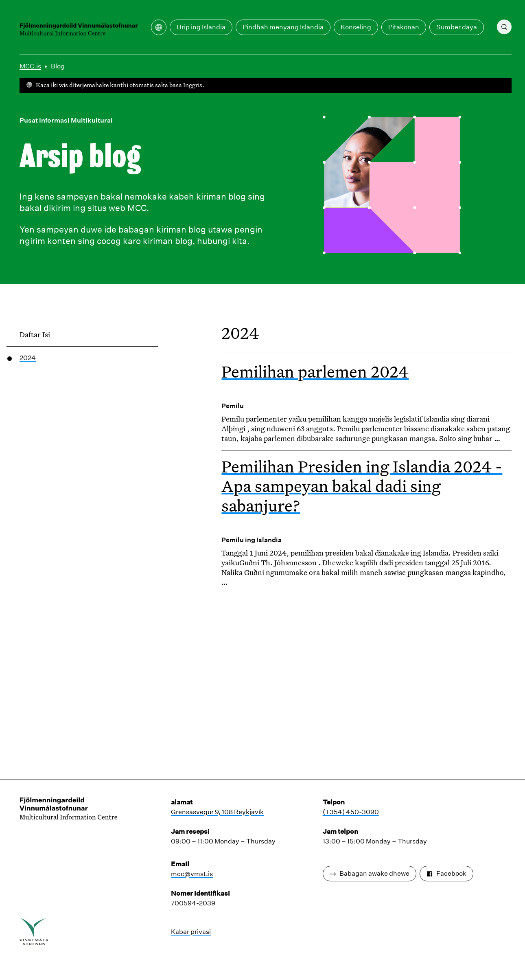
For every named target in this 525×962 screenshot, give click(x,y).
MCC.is (30, 66)
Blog (58, 66)
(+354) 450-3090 (351, 812)
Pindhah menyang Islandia (283, 27)
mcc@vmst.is (192, 874)
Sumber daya (456, 27)
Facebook (446, 873)
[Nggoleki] (504, 27)
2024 (28, 358)
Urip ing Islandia (201, 27)
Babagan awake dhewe (369, 873)
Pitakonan (403, 27)
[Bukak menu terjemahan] (158, 27)
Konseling (356, 27)
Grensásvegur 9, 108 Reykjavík (217, 812)
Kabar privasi (191, 932)
